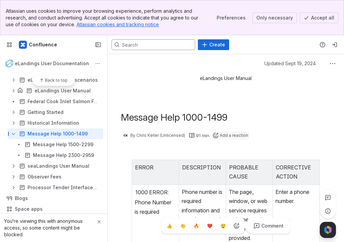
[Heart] (209, 225)
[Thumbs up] (169, 225)
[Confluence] (38, 44)
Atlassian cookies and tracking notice (118, 24)
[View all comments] (327, 197)
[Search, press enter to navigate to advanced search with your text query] (153, 44)
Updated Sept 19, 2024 (290, 63)
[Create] (213, 44)
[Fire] (196, 225)
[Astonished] (223, 225)
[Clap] (182, 225)
